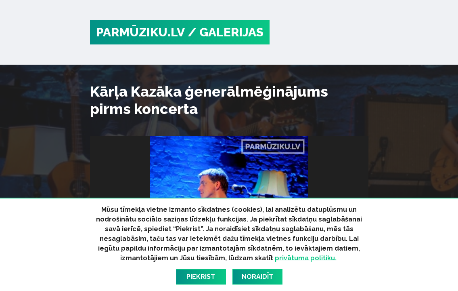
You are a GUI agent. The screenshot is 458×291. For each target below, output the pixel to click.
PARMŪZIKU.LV (140, 32)
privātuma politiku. (306, 258)
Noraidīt (257, 276)
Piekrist (200, 276)
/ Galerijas (226, 32)
